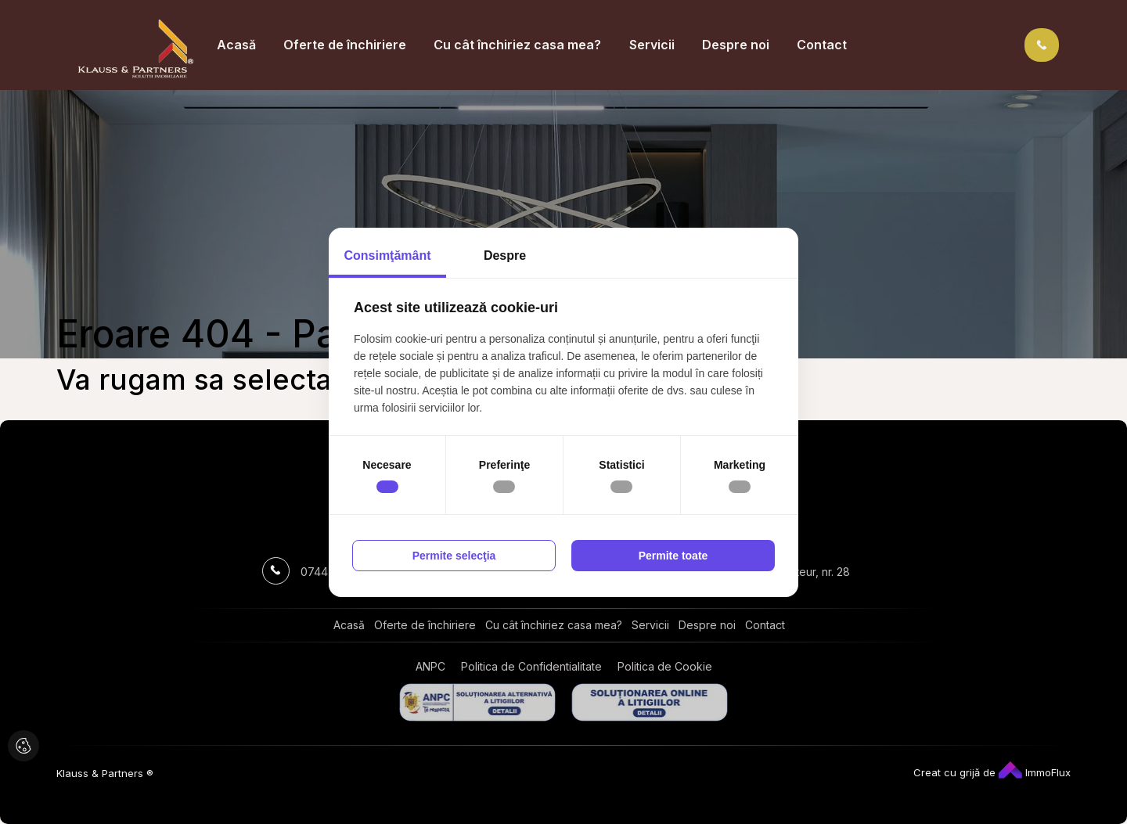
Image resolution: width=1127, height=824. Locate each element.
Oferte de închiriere (344, 44)
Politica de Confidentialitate (531, 666)
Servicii (652, 44)
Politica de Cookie (665, 666)
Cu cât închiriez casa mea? (517, 44)
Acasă (236, 44)
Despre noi (735, 44)
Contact (822, 44)
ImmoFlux (1035, 772)
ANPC (430, 666)
